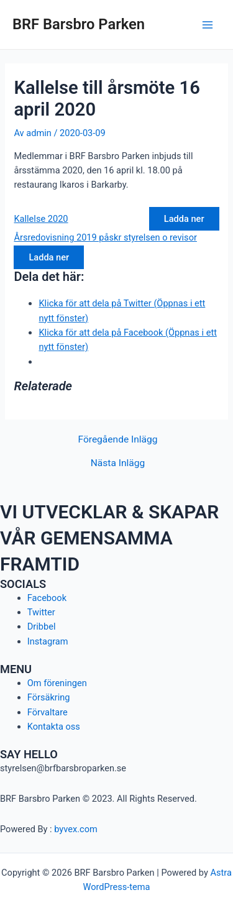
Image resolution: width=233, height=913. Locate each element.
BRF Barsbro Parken (78, 24)
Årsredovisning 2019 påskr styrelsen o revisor (105, 237)
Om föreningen (57, 683)
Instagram (47, 641)
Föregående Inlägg (117, 440)
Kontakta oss (53, 726)
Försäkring (48, 697)
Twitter (41, 612)
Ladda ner (184, 218)
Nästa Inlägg (118, 464)
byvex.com (76, 829)
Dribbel (41, 626)
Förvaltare (47, 712)
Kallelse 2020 (41, 218)
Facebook (46, 597)
